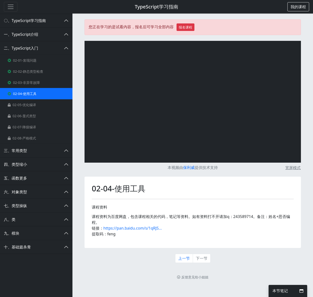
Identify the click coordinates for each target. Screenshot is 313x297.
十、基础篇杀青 (17, 247)
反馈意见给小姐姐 (192, 277)
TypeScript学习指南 (156, 6)
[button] (298, 6)
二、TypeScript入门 (21, 48)
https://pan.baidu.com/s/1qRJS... (132, 228)
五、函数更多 (15, 178)
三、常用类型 (15, 150)
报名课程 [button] (185, 27)
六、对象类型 (15, 192)
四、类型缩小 (15, 164)
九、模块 (11, 233)
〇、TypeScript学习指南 (25, 20)
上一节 (184, 258)
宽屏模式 (293, 167)
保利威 (189, 167)
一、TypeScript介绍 (21, 34)
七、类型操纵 (15, 205)
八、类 (9, 219)
